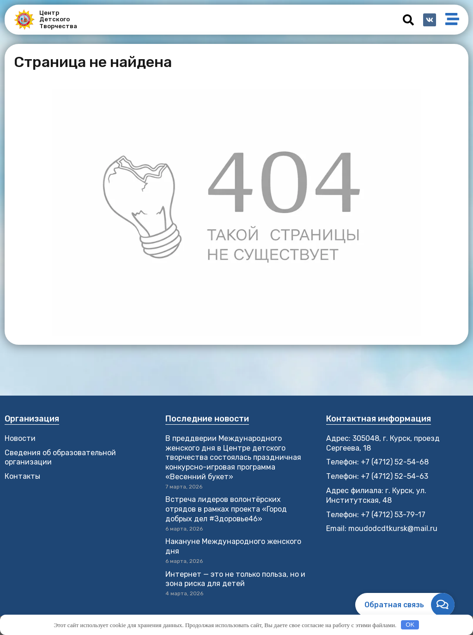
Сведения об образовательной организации (60, 457)
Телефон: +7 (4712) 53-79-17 (375, 514)
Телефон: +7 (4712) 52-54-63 (377, 476)
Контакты (22, 476)
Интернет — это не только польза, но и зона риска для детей (235, 579)
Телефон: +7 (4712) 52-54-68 (377, 462)
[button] (408, 19)
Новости (20, 438)
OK (410, 624)
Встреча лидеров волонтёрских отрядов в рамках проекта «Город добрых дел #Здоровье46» (226, 509)
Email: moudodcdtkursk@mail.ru (381, 528)
